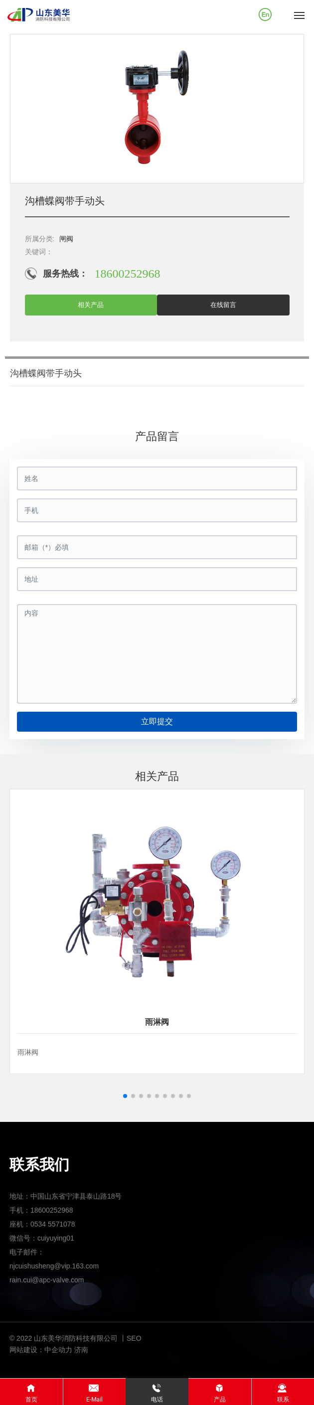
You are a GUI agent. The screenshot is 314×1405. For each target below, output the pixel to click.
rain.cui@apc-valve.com (46, 1280)
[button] (125, 1096)
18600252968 (127, 273)
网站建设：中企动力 (40, 1350)
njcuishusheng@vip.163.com (54, 1266)
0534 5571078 (52, 1224)
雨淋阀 (157, 1022)
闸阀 (66, 239)
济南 (81, 1350)
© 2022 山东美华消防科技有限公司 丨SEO (75, 1338)
